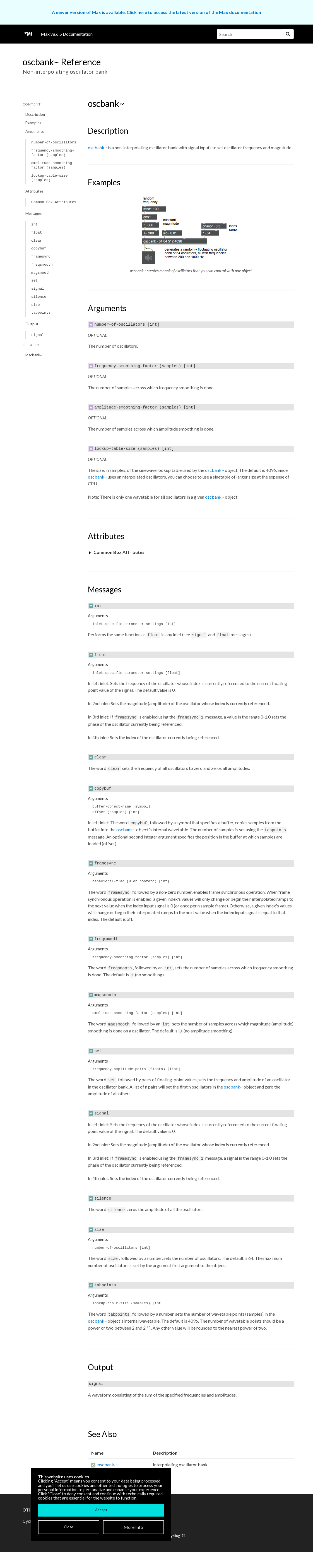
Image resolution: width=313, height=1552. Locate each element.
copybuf (38, 248)
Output (31, 324)
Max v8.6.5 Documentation (67, 34)
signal (37, 289)
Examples (33, 123)
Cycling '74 (176, 1536)
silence (38, 297)
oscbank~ (97, 147)
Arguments (34, 131)
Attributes (34, 191)
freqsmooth (42, 265)
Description (35, 114)
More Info (133, 1527)
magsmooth (40, 273)
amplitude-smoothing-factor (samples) (52, 165)
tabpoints (40, 313)
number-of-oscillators (53, 142)
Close (68, 1527)
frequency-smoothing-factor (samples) (52, 152)
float (36, 232)
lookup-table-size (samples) (49, 178)
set (34, 280)
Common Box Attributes (53, 202)
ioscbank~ (33, 355)
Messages (33, 213)
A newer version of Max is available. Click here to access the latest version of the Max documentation (156, 12)
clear (36, 241)
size (35, 305)
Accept (101, 1510)
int (34, 224)
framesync (40, 256)
